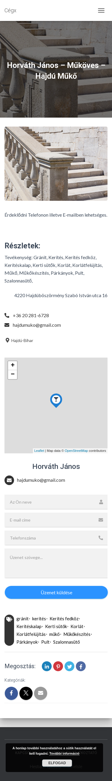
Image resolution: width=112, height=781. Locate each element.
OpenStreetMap (76, 450)
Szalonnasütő (66, 642)
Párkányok (27, 642)
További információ (64, 753)
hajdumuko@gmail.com (37, 325)
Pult (45, 642)
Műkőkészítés (77, 634)
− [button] (13, 374)
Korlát (76, 626)
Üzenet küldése (56, 592)
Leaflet (39, 450)
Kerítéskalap (29, 626)
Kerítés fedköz (64, 618)
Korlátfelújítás (31, 634)
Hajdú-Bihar (18, 340)
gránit (22, 618)
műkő (54, 634)
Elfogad (57, 763)
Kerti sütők (56, 626)
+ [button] (13, 365)
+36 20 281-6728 (31, 315)
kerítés (39, 618)
